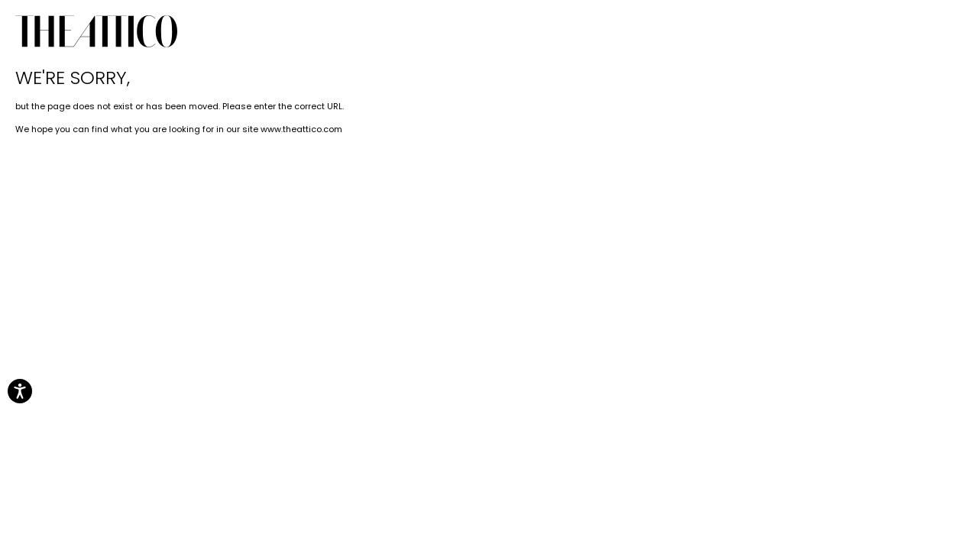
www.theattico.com (301, 129)
